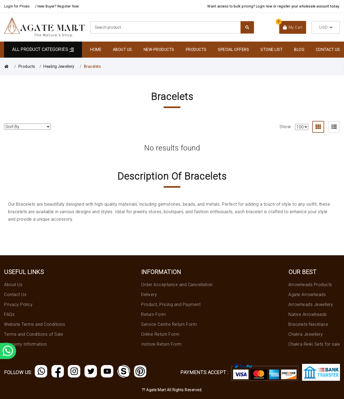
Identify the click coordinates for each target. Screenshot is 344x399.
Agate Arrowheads (307, 294)
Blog (299, 49)
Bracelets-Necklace (308, 324)
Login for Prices (17, 6)
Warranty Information (25, 344)
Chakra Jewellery (305, 334)
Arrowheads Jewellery (310, 304)
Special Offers (233, 49)
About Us (122, 49)
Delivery (149, 294)
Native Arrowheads (307, 314)
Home (95, 49)
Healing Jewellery (58, 66)
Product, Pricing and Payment (170, 304)
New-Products (159, 49)
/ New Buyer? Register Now (57, 6)
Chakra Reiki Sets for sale (314, 344)
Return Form (153, 314)
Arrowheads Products (310, 284)
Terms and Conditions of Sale (33, 334)
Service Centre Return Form (169, 324)
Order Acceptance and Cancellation (177, 284)
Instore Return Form (161, 344)
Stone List (271, 49)
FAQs (9, 314)
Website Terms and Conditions (34, 324)
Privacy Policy (18, 304)
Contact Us (328, 49)
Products (196, 49)
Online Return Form (160, 334)
